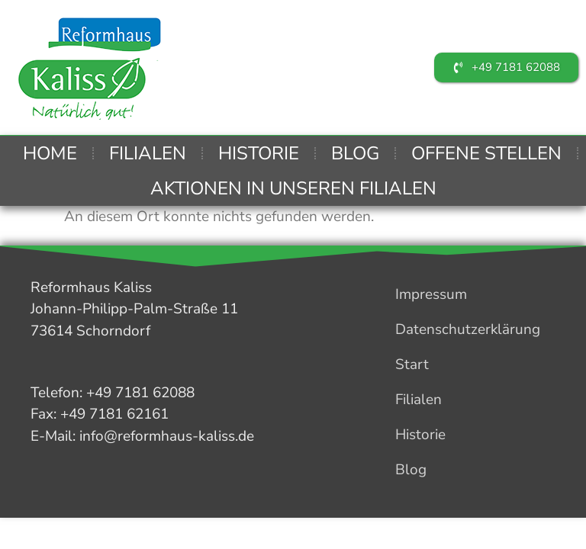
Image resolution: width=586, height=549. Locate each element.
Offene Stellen (486, 153)
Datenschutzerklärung (467, 329)
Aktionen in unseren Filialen (293, 188)
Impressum (430, 294)
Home (50, 153)
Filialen (147, 153)
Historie (258, 153)
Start (411, 364)
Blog (355, 153)
